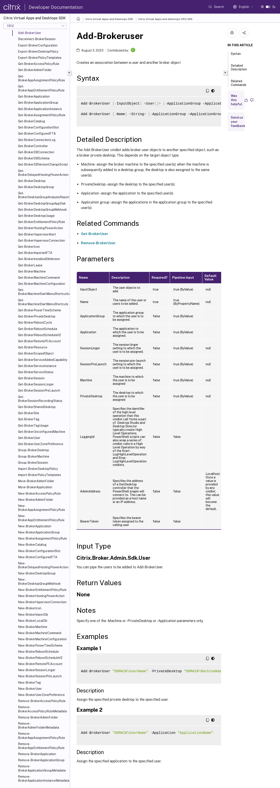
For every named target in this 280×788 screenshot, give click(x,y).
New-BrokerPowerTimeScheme (40, 645)
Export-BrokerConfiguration (38, 45)
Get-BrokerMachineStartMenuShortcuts (43, 302)
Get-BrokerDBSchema (33, 158)
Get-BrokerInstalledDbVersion (39, 259)
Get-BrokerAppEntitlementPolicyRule (41, 88)
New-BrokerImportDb (33, 614)
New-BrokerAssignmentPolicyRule (42, 538)
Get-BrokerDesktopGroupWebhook (42, 209)
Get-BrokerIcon (29, 246)
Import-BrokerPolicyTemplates (39, 475)
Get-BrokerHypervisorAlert (37, 234)
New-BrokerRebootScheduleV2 (40, 658)
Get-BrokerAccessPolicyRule (38, 64)
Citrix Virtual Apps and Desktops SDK (109, 19)
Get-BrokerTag (28, 419)
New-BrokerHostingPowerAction (41, 596)
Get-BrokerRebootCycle (35, 322)
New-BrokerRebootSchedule (38, 651)
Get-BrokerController (33, 146)
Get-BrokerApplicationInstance (40, 109)
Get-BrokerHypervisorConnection (41, 240)
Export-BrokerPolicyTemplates (39, 57)
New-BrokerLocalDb (32, 620)
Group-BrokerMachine (33, 456)
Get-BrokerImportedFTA (35, 253)
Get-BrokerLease (30, 265)
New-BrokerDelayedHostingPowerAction (43, 565)
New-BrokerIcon (29, 608)
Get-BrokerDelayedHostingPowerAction (43, 172)
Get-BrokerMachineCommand (39, 277)
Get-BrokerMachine (32, 271)
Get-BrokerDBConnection (36, 152)
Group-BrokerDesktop (33, 450)
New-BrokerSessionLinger (36, 670)
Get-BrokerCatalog (31, 121)
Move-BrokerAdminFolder (36, 481)
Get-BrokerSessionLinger (36, 384)
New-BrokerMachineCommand (39, 633)
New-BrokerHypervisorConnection (42, 602)
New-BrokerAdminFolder (35, 499)
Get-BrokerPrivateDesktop (36, 316)
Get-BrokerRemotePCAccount (39, 341)
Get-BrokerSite (28, 413)
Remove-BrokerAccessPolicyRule (42, 701)
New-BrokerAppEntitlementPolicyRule (41, 518)
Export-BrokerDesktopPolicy (38, 51)
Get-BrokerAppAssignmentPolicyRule (41, 78)
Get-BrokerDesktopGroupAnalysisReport (43, 195)
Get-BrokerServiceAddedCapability (42, 360)
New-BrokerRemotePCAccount (40, 664)
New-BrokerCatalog (32, 544)
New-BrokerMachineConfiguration (42, 639)
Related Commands (238, 85)
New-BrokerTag (29, 682)
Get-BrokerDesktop (32, 181)
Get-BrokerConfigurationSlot (38, 127)
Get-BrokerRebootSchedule (37, 329)
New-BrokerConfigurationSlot (39, 551)
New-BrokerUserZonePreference (41, 695)
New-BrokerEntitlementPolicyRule (42, 590)
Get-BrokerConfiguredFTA (37, 133)
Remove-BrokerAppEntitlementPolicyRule (41, 746)
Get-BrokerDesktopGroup (36, 187)
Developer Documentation (56, 7)
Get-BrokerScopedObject (36, 353)
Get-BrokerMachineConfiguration (41, 283)
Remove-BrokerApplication (37, 754)
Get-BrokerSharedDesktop (37, 407)
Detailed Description (239, 69)
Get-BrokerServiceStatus (35, 372)
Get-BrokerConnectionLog (37, 140)
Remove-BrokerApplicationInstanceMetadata (43, 778)
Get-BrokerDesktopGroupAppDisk (42, 203)
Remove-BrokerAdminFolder (38, 717)
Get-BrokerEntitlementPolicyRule (41, 222)
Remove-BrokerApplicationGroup (41, 760)
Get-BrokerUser (29, 438)
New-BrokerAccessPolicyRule (39, 493)
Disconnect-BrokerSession (37, 39)
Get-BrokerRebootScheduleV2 (39, 335)
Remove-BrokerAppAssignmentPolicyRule (41, 735)
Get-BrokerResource (32, 347)
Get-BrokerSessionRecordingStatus (40, 399)
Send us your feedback (238, 122)
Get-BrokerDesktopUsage (36, 216)
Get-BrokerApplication (34, 96)
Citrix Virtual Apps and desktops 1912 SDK (165, 19)
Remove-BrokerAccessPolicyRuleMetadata (42, 709)
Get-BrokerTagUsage (33, 425)
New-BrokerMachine (32, 627)
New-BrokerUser (30, 688)
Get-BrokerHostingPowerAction (40, 228)
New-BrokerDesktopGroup (37, 573)
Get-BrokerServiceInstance (37, 366)
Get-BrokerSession (31, 378)
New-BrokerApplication (34, 526)
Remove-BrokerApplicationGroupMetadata (42, 768)
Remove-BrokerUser (98, 243)
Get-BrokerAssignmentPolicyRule (41, 115)
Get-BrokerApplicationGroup (38, 102)
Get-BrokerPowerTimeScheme (39, 310)
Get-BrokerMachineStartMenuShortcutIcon (43, 292)
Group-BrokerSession (33, 462)
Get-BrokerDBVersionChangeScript (43, 164)
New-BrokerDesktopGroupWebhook (39, 581)
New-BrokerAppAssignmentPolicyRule (41, 508)
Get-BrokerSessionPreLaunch (39, 390)
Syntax (236, 55)
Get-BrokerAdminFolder (35, 70)
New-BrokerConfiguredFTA (37, 557)
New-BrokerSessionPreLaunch (40, 676)
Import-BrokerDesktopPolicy (38, 469)
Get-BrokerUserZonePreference (40, 444)
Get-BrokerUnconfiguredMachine (41, 431)
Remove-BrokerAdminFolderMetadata (38, 725)
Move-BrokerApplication (35, 487)
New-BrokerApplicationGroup (39, 532)
